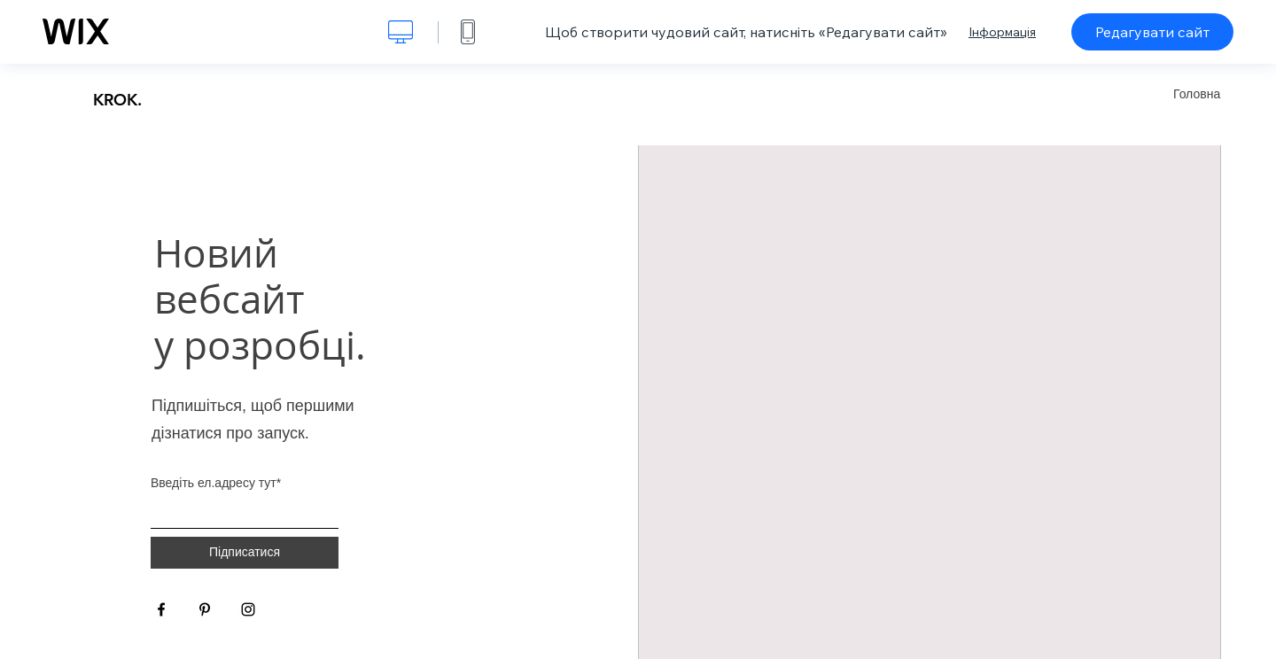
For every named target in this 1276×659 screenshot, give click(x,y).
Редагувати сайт (1152, 32)
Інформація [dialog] (1002, 32)
